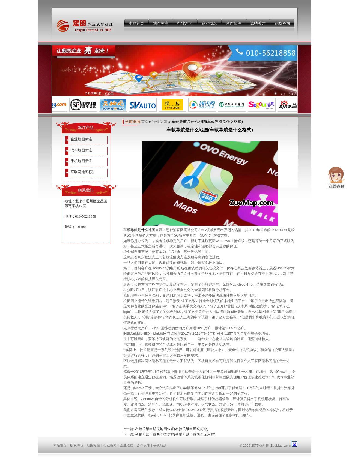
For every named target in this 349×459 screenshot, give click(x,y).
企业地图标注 (81, 139)
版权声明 (76, 445)
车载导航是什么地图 (139, 230)
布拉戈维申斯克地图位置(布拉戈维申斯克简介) (171, 429)
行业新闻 (185, 23)
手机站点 (159, 445)
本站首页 (136, 23)
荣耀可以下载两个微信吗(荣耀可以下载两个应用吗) (175, 434)
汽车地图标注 (81, 150)
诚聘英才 (258, 23)
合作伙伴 (233, 23)
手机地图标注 (81, 161)
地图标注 (160, 23)
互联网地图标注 (83, 172)
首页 (145, 121)
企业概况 (209, 23)
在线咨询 (282, 23)
